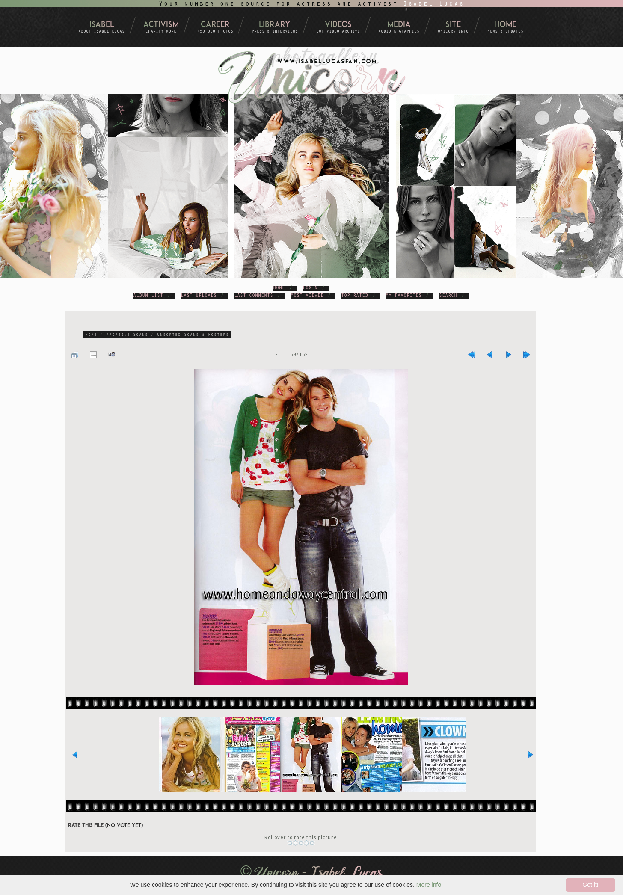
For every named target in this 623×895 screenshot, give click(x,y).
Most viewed (307, 296)
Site (453, 25)
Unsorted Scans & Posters (193, 335)
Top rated (354, 296)
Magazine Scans (127, 335)
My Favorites (403, 296)
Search (448, 296)
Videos (338, 25)
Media (399, 25)
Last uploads (199, 296)
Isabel (101, 25)
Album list (148, 296)
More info (428, 884)
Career (215, 25)
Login (310, 288)
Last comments (253, 296)
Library (274, 25)
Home (505, 25)
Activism (161, 25)
